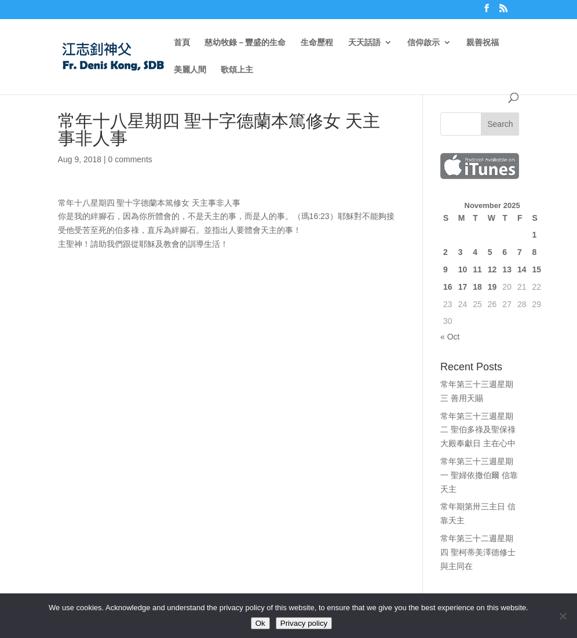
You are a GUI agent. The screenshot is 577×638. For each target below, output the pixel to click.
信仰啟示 (423, 42)
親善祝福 (482, 42)
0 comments (130, 159)
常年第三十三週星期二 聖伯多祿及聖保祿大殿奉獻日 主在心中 (478, 430)
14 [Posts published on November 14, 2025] (522, 269)
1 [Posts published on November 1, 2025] (534, 234)
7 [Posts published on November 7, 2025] (519, 252)
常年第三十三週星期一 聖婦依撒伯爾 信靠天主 (479, 475)
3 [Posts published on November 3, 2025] (460, 252)
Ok (260, 623)
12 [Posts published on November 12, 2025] (492, 269)
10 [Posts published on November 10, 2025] (463, 269)
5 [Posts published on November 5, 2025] (490, 252)
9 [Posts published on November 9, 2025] (445, 269)
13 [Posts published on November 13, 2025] (507, 269)
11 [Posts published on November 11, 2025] (477, 269)
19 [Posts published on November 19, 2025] (492, 286)
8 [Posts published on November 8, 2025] (534, 252)
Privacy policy (303, 623)
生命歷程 (317, 42)
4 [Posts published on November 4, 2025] (475, 252)
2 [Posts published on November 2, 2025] (445, 252)
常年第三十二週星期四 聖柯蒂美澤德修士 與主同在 (478, 552)
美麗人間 (190, 69)
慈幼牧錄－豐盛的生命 (245, 42)
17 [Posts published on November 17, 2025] (463, 286)
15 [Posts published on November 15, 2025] (537, 269)
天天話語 (364, 42)
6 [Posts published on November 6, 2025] (504, 252)
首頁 (182, 42)
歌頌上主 (237, 69)
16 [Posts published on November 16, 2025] (447, 286)
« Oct (449, 336)
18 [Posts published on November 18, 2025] (477, 286)
